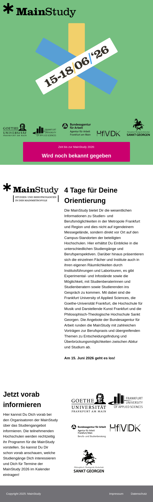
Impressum (116, 493)
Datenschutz (139, 493)
